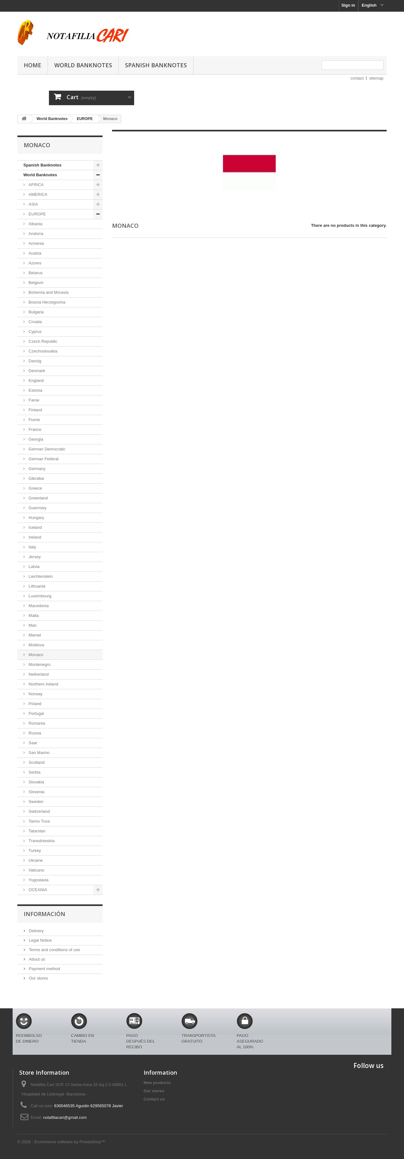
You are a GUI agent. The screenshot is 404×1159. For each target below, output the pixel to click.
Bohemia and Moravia (47, 292)
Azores (34, 263)
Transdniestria (41, 840)
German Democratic (46, 449)
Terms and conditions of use (54, 949)
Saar (32, 742)
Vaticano (35, 870)
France (34, 429)
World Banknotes (83, 65)
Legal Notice (40, 940)
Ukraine (35, 860)
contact (357, 78)
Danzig (34, 361)
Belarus (35, 272)
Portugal (35, 713)
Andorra (35, 233)
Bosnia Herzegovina (46, 302)
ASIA (32, 204)
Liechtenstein (40, 576)
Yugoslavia (38, 880)
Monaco (35, 654)
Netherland (38, 674)
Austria (34, 253)
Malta (33, 615)
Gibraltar (35, 478)
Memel (34, 635)
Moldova (35, 645)
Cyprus (34, 331)
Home (32, 65)
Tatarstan (36, 831)
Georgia (35, 439)
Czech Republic (42, 341)
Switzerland (38, 811)
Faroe (33, 400)
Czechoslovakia (42, 351)
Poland (34, 703)
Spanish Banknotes (156, 65)
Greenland (37, 498)
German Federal (42, 458)
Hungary (35, 517)
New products (157, 1082)
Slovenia (35, 791)
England (35, 380)
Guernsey (36, 507)
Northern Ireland (42, 684)
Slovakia (35, 782)
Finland (34, 409)
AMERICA (37, 194)
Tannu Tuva (38, 821)
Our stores (38, 978)
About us (36, 959)
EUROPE (36, 214)
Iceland (34, 527)
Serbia (33, 772)
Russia (34, 733)
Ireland (34, 537)
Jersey (34, 556)
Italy (31, 547)
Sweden (35, 801)
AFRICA (35, 184)
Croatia (34, 321)
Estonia (34, 390)
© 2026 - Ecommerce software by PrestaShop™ (61, 1141)
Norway (35, 693)
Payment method (44, 968)
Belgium (35, 282)
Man (32, 625)
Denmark (36, 370)
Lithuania (36, 586)
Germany (36, 468)
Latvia (33, 566)
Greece (34, 488)
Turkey (34, 850)
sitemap (376, 78)
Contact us (154, 1099)
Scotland (36, 762)
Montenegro (38, 664)
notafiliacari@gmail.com (65, 1117)
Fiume (33, 419)
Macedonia (38, 605)
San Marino (38, 752)
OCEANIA (37, 889)
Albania (34, 223)
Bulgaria (35, 312)
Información (44, 914)
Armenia (35, 243)
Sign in (348, 5)
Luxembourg (39, 596)
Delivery (36, 930)
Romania (36, 723)
